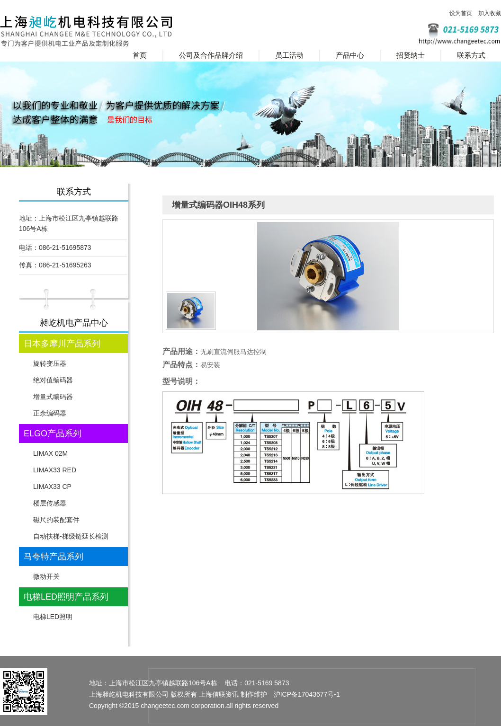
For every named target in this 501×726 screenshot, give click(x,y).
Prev (12, 164)
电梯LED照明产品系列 (66, 597)
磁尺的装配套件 (56, 519)
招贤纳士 (410, 55)
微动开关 (46, 576)
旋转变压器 (49, 363)
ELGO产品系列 (52, 433)
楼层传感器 (49, 503)
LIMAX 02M (50, 453)
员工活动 (289, 55)
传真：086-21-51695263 (55, 265)
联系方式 (471, 55)
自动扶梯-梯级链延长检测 (70, 536)
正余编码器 (49, 413)
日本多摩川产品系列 (62, 343)
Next (488, 164)
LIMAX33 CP (52, 486)
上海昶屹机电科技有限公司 (100, 31)
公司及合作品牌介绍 (211, 55)
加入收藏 (489, 13)
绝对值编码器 (53, 380)
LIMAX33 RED (54, 470)
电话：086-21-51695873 (55, 247)
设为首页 (460, 13)
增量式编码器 (53, 396)
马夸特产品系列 (53, 556)
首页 (140, 55)
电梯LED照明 (52, 616)
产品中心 (350, 55)
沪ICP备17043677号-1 (307, 694)
